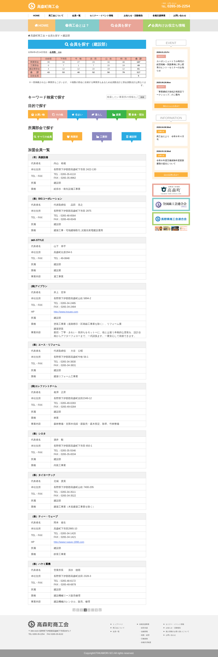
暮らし (98, 114)
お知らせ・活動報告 (133, 15)
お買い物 (40, 114)
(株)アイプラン (39, 286)
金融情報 (144, 631)
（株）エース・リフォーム (45, 344)
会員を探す (122, 25)
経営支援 (144, 628)
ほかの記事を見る (170, 175)
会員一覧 (76, 15)
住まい (79, 114)
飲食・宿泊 (138, 114)
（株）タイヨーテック (43, 475)
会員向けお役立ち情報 (168, 25)
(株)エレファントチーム (44, 386)
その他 (59, 114)
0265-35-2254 (178, 6)
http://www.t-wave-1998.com (69, 542)
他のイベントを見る (170, 106)
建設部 (133, 136)
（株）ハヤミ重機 (40, 564)
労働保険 (144, 639)
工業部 (103, 136)
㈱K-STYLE (37, 240)
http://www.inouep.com (66, 312)
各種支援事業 (159, 15)
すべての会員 (44, 136)
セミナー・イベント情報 (101, 15)
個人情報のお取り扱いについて (177, 631)
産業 (118, 114)
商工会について (56, 15)
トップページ (118, 624)
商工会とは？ (79, 25)
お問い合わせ (179, 15)
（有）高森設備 (39, 157)
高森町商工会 (48, 7)
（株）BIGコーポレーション (46, 198)
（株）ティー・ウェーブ (44, 516)
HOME (36, 15)
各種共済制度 (146, 642)
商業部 (74, 136)
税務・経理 (145, 635)
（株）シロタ (38, 433)
